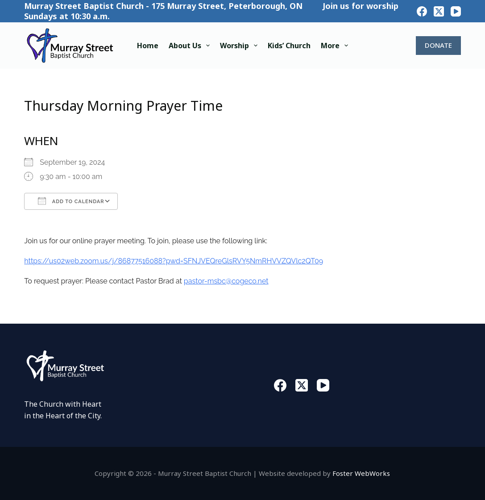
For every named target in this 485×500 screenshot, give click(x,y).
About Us (191, 45)
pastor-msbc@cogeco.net (226, 281)
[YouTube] (456, 11)
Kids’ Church (289, 45)
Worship (240, 45)
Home (147, 45)
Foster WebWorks (361, 473)
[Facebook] (422, 11)
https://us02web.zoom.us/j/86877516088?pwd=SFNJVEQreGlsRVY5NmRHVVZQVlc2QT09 (173, 261)
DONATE (438, 45)
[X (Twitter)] (439, 11)
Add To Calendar (71, 201)
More (336, 45)
